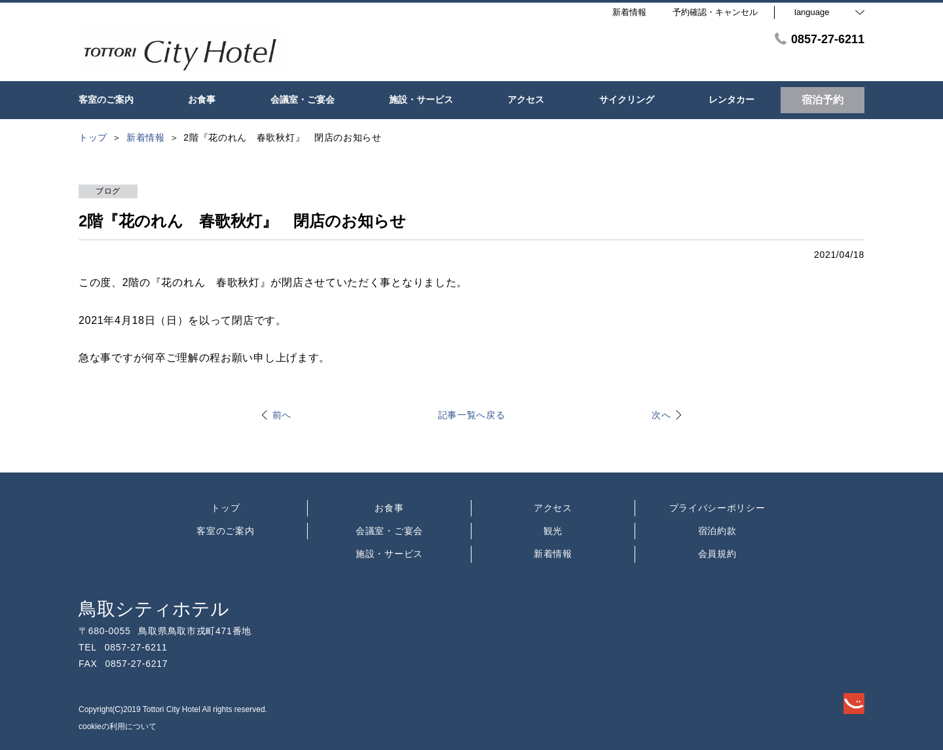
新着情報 (553, 553)
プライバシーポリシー (717, 508)
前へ (281, 415)
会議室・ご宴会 (389, 531)
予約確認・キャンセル (715, 12)
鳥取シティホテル (154, 609)
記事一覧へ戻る (472, 415)
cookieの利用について (118, 726)
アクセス (553, 508)
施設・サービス (389, 553)
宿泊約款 (717, 531)
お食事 (389, 508)
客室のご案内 (225, 531)
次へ (661, 415)
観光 (553, 531)
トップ (225, 508)
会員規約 (717, 553)
